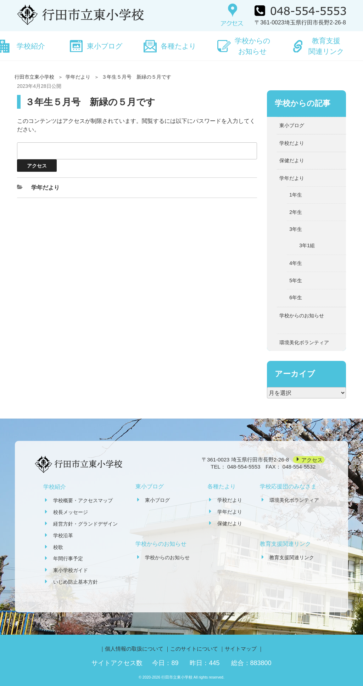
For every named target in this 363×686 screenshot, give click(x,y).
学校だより (291, 143)
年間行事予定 (68, 558)
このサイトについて (194, 649)
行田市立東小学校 (34, 77)
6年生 (295, 297)
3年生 (295, 229)
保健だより (291, 160)
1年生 (295, 195)
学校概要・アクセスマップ (83, 500)
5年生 (295, 280)
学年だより (78, 77)
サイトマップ (241, 649)
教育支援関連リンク (326, 46)
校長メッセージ (70, 512)
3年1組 (307, 245)
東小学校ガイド (70, 570)
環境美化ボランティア (304, 342)
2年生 (295, 212)
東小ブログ (104, 46)
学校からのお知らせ (252, 46)
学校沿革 (63, 535)
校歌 (58, 547)
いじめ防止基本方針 (75, 582)
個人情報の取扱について (134, 649)
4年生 (295, 263)
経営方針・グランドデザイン (85, 524)
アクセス (312, 460)
